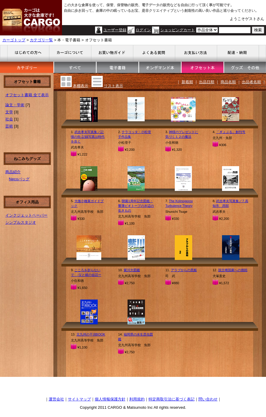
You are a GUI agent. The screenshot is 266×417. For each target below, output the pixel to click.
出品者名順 (251, 82)
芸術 (9, 126)
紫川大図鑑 (132, 270)
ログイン (143, 30)
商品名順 (228, 82)
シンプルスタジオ (20, 222)
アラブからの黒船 (184, 270)
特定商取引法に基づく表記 (171, 399)
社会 (9, 119)
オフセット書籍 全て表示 (27, 95)
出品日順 (206, 82)
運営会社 (56, 399)
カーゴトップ (13, 40)
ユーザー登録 (114, 30)
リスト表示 (113, 86)
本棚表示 (80, 86)
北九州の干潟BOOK (90, 334)
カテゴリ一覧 (41, 40)
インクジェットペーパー (26, 215)
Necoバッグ (19, 179)
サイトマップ (79, 399)
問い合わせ (208, 399)
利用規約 (137, 399)
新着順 (187, 82)
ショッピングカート (177, 30)
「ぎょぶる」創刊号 (230, 132)
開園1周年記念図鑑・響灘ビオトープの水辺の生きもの (136, 205)
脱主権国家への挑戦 (232, 270)
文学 (9, 112)
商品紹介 (13, 172)
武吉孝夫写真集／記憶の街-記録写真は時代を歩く (88, 136)
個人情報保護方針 (110, 399)
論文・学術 (15, 105)
